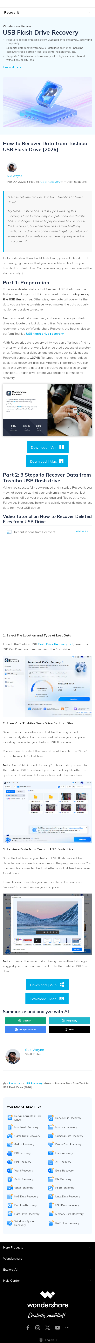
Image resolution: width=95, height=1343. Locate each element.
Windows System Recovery (24, 1223)
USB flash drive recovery (45, 333)
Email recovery (64, 1153)
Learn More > (12, 67)
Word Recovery (23, 1170)
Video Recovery (23, 1187)
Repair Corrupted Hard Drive (28, 1117)
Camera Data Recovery (69, 1135)
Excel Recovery (64, 1170)
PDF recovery (22, 1153)
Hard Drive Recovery (26, 1213)
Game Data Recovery (27, 1135)
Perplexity (69, 1020)
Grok (69, 1029)
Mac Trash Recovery (26, 1127)
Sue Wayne (14, 176)
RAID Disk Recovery (67, 1223)
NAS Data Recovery (26, 1196)
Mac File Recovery (66, 1127)
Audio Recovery (23, 1179)
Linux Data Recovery (67, 1196)
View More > (82, 531)
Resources (15, 1083)
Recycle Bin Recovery (68, 1117)
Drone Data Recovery (68, 1144)
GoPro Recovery (24, 1144)
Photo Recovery (64, 1187)
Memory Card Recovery (69, 1213)
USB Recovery (50, 182)
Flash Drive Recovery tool (55, 644)
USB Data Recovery (67, 1205)
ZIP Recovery (63, 1161)
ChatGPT (25, 1020)
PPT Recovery (22, 1161)
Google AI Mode (25, 1029)
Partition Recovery (25, 1205)
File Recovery (63, 1179)
